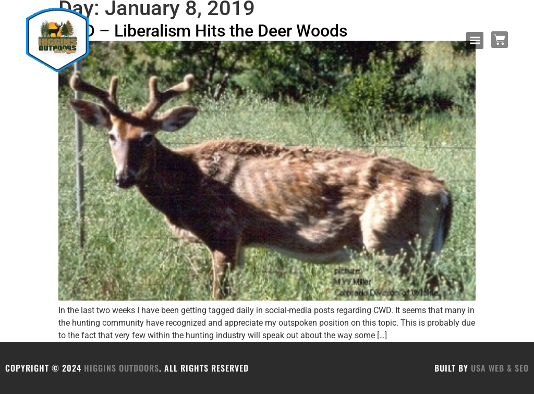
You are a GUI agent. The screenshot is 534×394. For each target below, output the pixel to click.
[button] (474, 40)
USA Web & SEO (500, 368)
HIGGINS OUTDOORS (121, 368)
